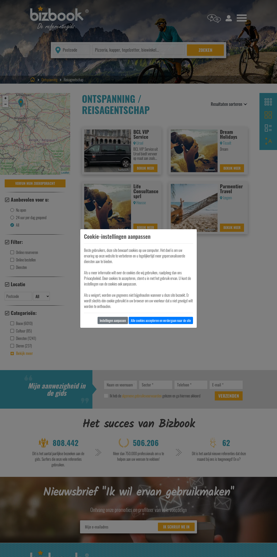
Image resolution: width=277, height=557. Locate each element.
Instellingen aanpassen (113, 320)
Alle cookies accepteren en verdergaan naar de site (161, 320)
